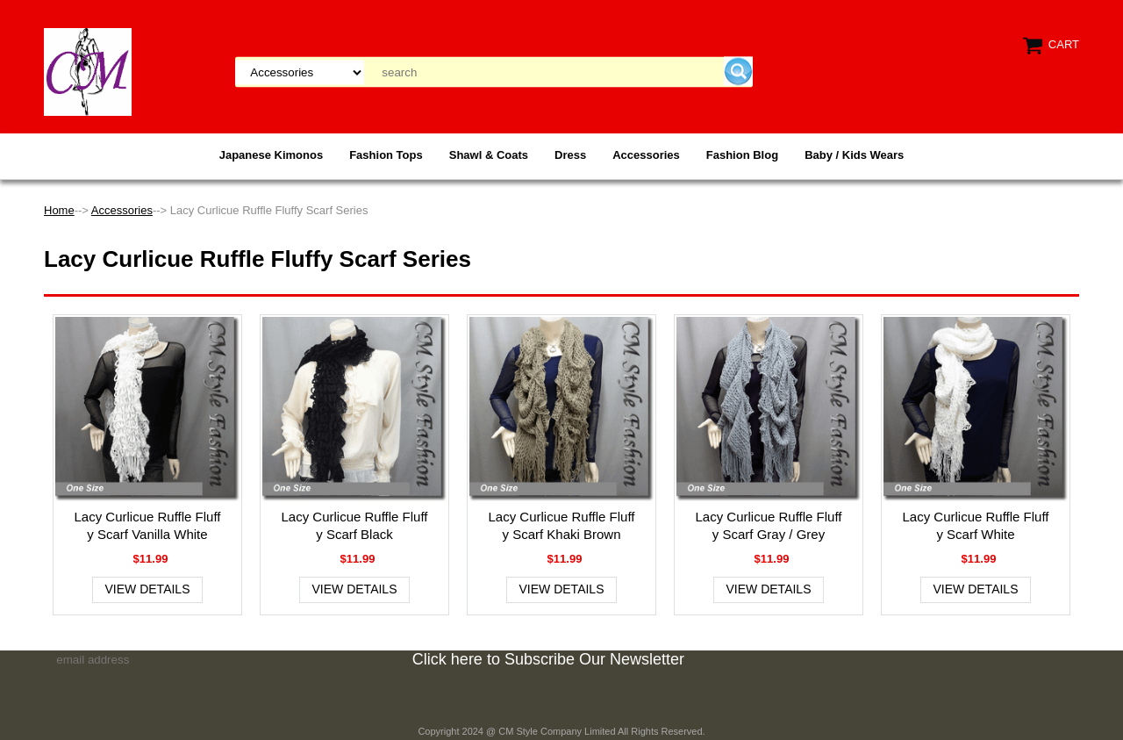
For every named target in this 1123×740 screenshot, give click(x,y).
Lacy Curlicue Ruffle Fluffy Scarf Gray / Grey (768, 525)
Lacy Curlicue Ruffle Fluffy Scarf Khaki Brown (561, 525)
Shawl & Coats (488, 155)
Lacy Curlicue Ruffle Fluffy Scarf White (975, 525)
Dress (570, 155)
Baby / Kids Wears (854, 155)
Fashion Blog (742, 155)
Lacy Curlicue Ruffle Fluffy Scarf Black (354, 525)
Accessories (646, 155)
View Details (147, 589)
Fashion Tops (386, 155)
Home (59, 210)
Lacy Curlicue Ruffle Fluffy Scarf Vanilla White (147, 525)
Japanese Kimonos (271, 155)
